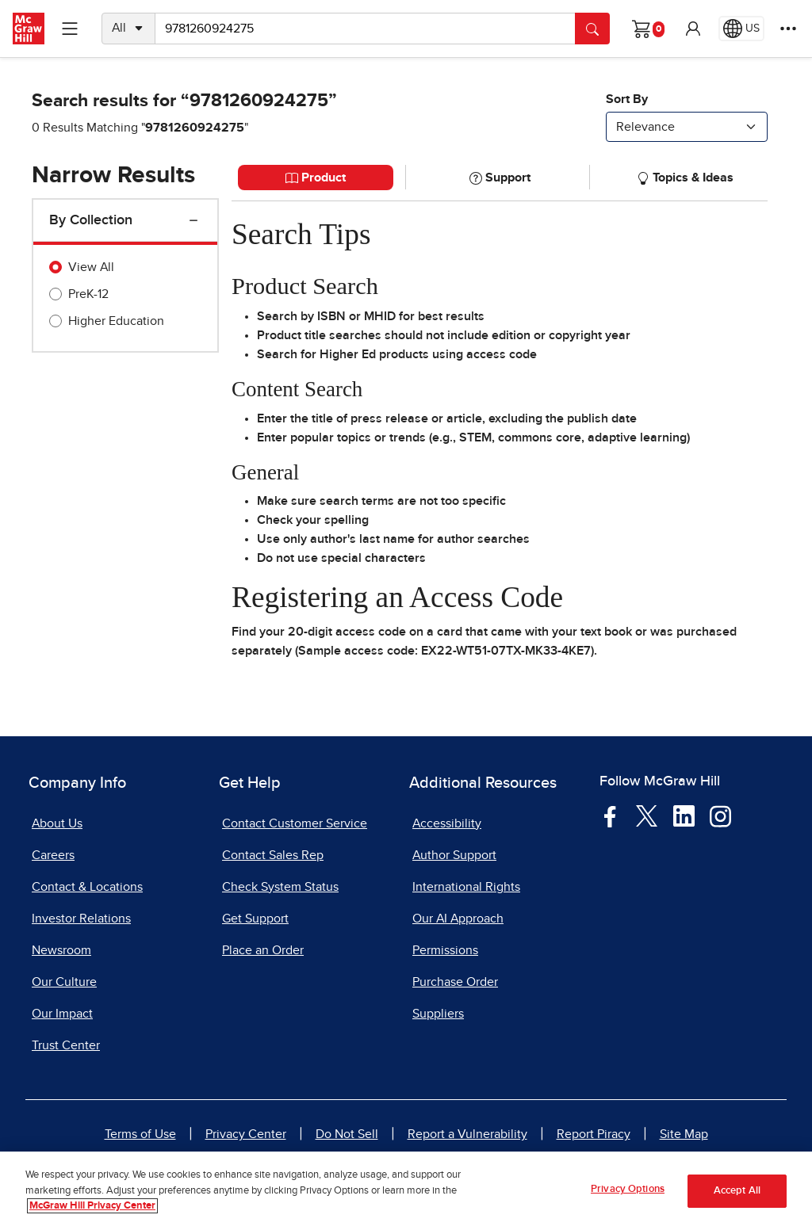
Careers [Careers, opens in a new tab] (53, 855)
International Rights (466, 886)
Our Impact (62, 1013)
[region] (406, 1191)
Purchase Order (455, 982)
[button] (693, 28)
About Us (57, 823)
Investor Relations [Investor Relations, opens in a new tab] (81, 918)
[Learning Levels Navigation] (69, 28)
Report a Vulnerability (467, 1134)
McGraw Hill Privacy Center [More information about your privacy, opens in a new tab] (92, 1206)
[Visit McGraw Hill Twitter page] (646, 814)
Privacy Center (245, 1134)
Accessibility (446, 823)
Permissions (445, 950)
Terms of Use (140, 1134)
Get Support (255, 918)
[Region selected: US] (741, 28)
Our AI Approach (458, 918)
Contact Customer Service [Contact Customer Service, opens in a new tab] (294, 823)
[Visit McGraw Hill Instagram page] (720, 815)
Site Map (684, 1134)
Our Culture (64, 982)
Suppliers (438, 1013)
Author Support (454, 855)
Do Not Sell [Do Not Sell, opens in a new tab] (347, 1134)
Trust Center (66, 1045)
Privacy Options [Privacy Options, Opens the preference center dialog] (628, 1189)
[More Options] (788, 28)
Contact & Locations (87, 886)
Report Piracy (593, 1134)
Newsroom (61, 950)
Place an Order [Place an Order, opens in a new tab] (263, 950)
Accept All (737, 1191)
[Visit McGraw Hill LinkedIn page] (684, 815)
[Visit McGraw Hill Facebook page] (610, 815)
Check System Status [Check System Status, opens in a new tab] (280, 886)
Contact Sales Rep (273, 855)
